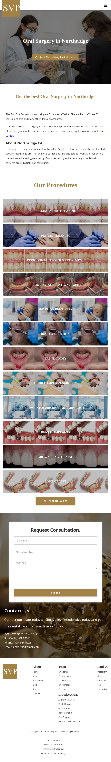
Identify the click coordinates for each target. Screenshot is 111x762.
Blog (35, 684)
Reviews (36, 689)
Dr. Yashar (63, 671)
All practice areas (55, 501)
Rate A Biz (102, 689)
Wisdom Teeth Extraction (70, 721)
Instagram (102, 671)
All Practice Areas (66, 699)
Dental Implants (65, 704)
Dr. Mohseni (64, 684)
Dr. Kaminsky (64, 676)
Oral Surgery (64, 717)
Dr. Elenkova (64, 680)
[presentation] (50, 577)
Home (35, 671)
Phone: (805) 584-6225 (17, 642)
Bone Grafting (65, 712)
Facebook (102, 680)
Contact (36, 693)
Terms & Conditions (53, 744)
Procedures (38, 680)
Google (100, 676)
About (35, 676)
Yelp (99, 684)
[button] (106, 6)
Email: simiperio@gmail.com (22, 646)
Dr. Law (62, 689)
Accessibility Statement (53, 749)
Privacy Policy (53, 740)
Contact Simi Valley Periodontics (55, 57)
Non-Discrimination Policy (53, 753)
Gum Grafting (64, 708)
